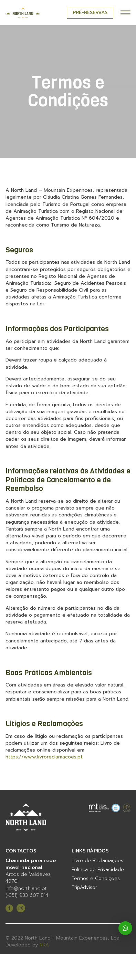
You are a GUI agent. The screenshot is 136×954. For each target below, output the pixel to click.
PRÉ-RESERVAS (90, 12)
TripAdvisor (84, 887)
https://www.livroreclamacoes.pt (44, 757)
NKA (44, 945)
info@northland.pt (26, 888)
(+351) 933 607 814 (27, 895)
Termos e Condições (96, 878)
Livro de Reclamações (97, 860)
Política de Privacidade (98, 869)
